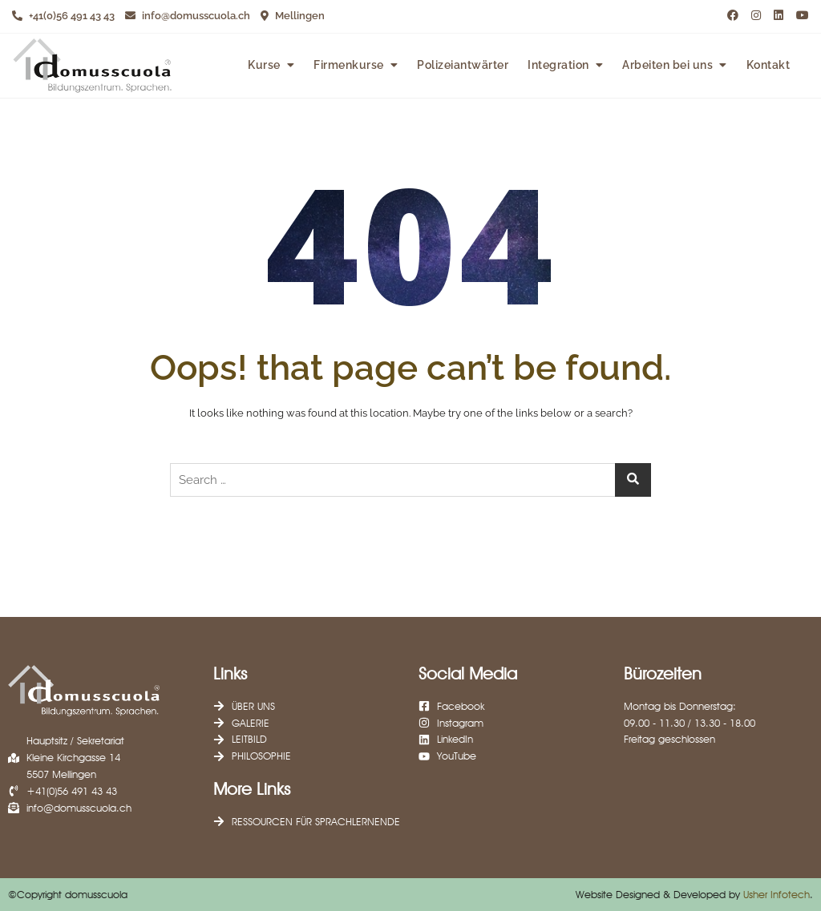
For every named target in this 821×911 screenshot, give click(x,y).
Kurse (264, 64)
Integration (558, 64)
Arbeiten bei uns (667, 64)
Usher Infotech (776, 894)
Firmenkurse (348, 64)
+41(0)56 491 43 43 (63, 16)
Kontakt (768, 64)
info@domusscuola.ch (187, 16)
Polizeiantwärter (462, 64)
